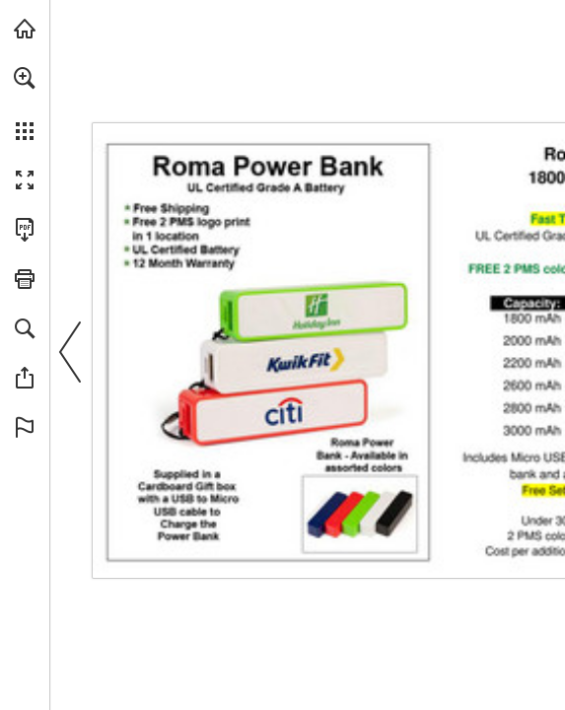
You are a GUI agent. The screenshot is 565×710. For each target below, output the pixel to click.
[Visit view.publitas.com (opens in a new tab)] (24, 28)
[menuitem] (24, 104)
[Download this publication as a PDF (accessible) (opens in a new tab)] (24, 229)
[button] (24, 78)
